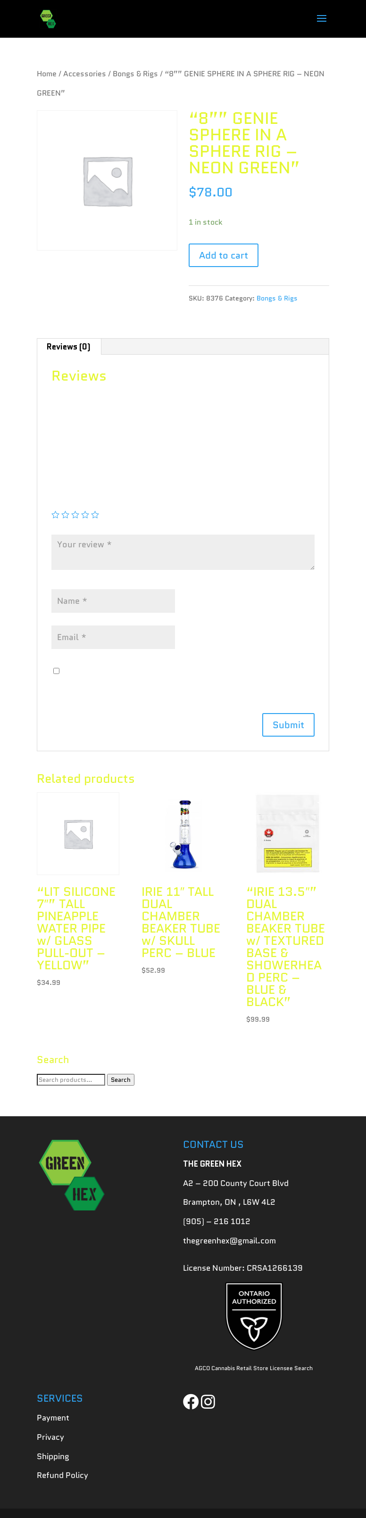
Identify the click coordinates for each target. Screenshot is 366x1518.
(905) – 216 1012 (216, 1221)
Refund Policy (62, 1475)
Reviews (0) (69, 346)
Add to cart (223, 255)
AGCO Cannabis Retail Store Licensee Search (254, 1368)
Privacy (50, 1437)
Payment (53, 1417)
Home (47, 73)
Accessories (84, 73)
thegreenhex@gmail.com (229, 1240)
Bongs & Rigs (135, 73)
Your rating (75, 500)
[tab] (68, 347)
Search (121, 1079)
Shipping (53, 1456)
